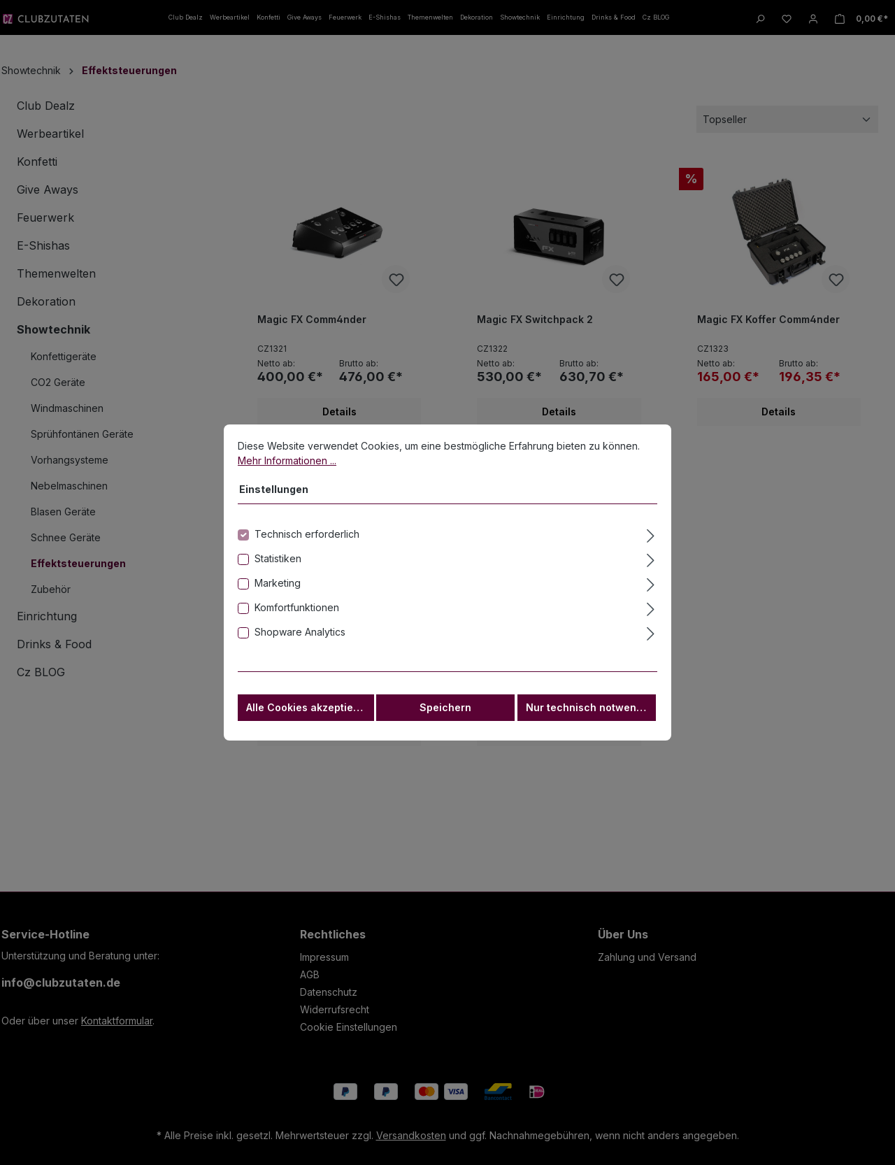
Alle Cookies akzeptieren (308, 716)
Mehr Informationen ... (287, 469)
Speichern (445, 716)
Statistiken (278, 567)
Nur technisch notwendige (591, 716)
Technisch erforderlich (307, 542)
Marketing (278, 591)
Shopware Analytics (300, 640)
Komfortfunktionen (297, 616)
